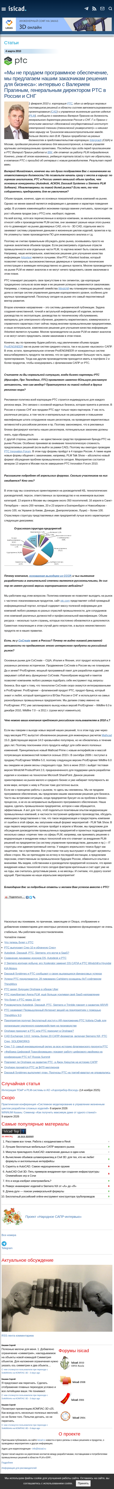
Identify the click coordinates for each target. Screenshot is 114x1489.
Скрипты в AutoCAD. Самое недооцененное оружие (38, 1166)
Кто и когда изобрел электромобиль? (28, 1180)
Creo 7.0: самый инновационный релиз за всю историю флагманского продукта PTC (56, 1046)
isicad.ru (41, 1440)
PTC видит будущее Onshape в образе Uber (31, 989)
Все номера (9, 1235)
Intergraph (96, 140)
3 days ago (35, 1373)
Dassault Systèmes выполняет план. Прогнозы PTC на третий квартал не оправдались (57, 1072)
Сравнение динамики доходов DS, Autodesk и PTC (35, 958)
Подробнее (7, 1462)
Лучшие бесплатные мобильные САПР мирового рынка (40, 1146)
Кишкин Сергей (9, 1345)
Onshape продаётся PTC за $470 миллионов (31, 1067)
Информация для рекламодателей (19, 1468)
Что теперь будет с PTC (18, 942)
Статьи (11, 42)
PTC (70, 103)
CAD (54, 111)
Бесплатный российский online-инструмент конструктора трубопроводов (50, 1196)
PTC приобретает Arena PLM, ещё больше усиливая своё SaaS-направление (51, 994)
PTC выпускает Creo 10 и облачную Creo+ (30, 947)
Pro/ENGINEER (13, 346)
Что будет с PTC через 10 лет (22, 999)
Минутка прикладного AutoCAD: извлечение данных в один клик (45, 1152)
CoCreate (24, 640)
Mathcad (107, 735)
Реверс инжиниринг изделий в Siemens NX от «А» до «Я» (41, 1186)
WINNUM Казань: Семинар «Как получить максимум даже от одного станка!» (49, 1112)
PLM (32, 115)
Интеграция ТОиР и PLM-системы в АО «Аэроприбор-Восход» (40, 1090)
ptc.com (65, 600)
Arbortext (26, 257)
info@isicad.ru (39, 1448)
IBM (49, 152)
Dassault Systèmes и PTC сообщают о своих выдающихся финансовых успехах (53, 973)
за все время (26, 1136)
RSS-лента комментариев (18, 1335)
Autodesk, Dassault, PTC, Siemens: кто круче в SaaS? (36, 952)
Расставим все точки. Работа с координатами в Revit (38, 1141)
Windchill (63, 288)
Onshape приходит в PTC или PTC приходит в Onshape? (39, 1030)
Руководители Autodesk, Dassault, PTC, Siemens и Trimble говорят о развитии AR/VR (56, 1004)
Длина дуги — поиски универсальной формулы (35, 1191)
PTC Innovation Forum (17, 451)
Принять (83, 1483)
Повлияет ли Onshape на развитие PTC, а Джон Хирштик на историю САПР (51, 1062)
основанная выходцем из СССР (50, 575)
